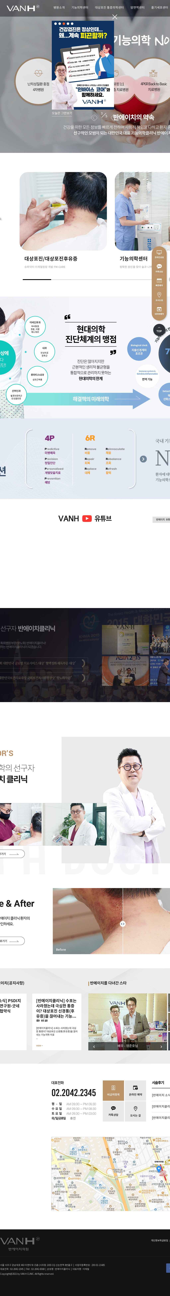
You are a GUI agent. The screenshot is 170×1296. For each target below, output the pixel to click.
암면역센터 (137, 7)
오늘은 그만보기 (62, 113)
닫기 (115, 17)
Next (114, 117)
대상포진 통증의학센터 (109, 7)
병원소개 (59, 7)
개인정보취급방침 (159, 1240)
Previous (94, 117)
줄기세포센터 (159, 7)
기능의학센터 (79, 7)
